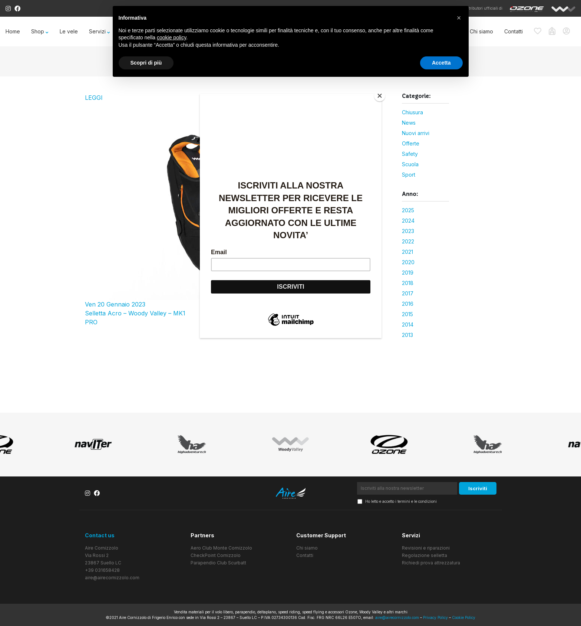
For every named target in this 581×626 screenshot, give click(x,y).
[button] (459, 18)
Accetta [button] (441, 63)
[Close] (379, 95)
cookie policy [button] (171, 37)
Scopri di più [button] (146, 63)
